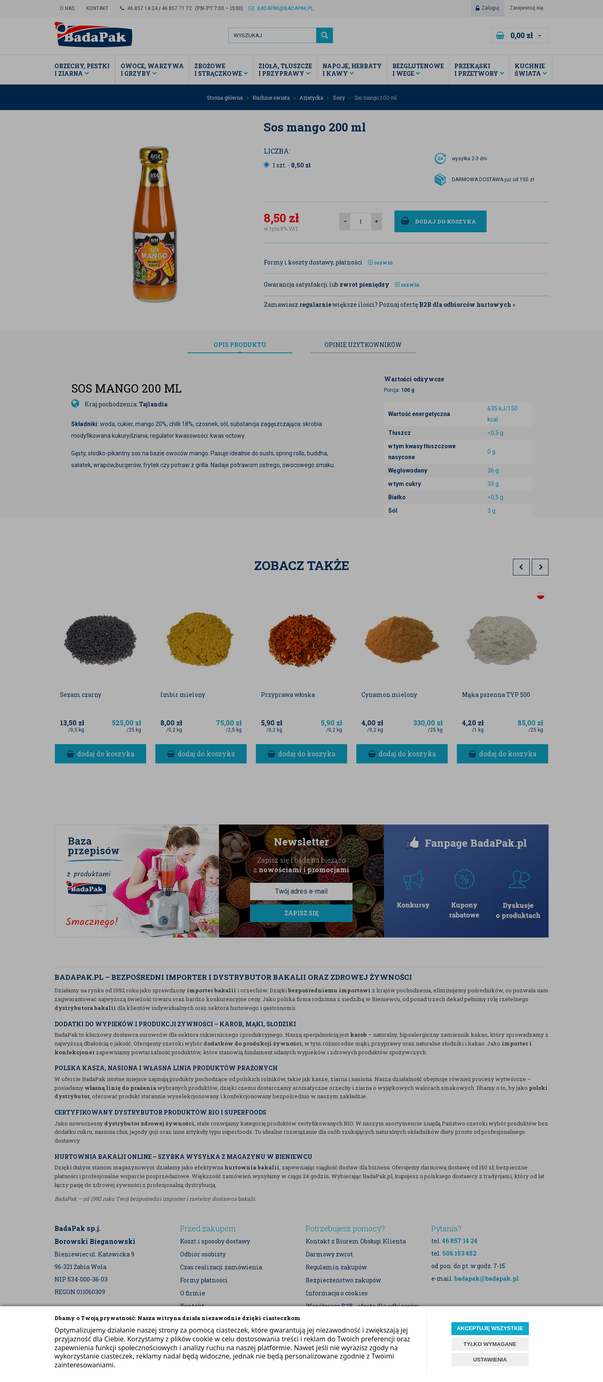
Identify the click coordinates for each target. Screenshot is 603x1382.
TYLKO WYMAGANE (490, 1344)
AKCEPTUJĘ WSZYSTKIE (490, 1328)
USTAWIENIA (490, 1359)
